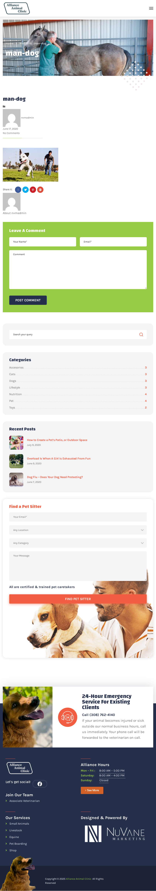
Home (9, 43)
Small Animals (19, 823)
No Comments (11, 133)
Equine (14, 837)
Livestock (15, 830)
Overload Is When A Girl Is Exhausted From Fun (59, 458)
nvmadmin (27, 117)
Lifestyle (78, 387)
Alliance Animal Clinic (78, 878)
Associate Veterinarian (24, 801)
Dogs (78, 381)
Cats (78, 374)
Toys (78, 407)
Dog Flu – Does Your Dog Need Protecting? (55, 477)
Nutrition (78, 394)
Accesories (78, 367)
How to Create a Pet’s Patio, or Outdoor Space (57, 440)
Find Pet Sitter (78, 599)
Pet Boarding (18, 843)
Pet (78, 401)
